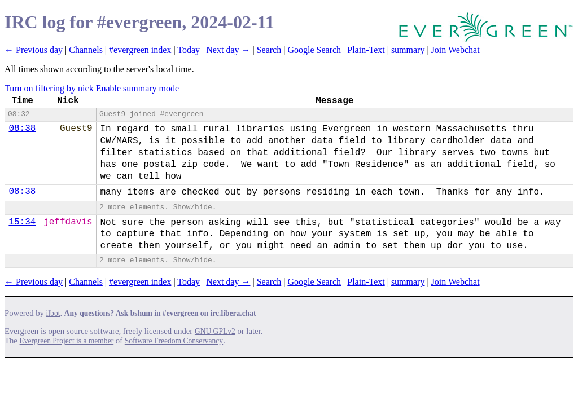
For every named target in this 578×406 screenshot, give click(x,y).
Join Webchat (455, 50)
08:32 (18, 114)
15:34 (22, 222)
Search (269, 50)
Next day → (228, 50)
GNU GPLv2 (215, 331)
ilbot (53, 313)
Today (188, 50)
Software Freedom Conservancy (174, 341)
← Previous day (34, 50)
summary (408, 50)
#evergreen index (140, 50)
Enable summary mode (137, 88)
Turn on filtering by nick (49, 88)
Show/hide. (195, 207)
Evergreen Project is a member (67, 341)
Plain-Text (365, 50)
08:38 (22, 128)
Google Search (314, 50)
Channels (86, 50)
